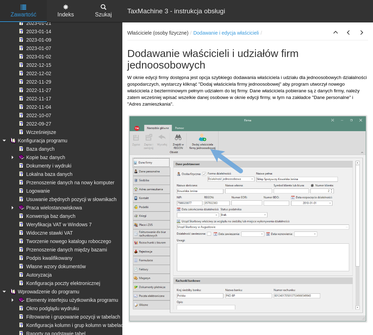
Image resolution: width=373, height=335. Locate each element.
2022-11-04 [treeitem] (34, 107)
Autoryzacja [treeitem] (34, 275)
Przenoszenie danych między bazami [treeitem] (62, 249)
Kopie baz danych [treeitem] (41, 157)
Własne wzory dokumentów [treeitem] (51, 266)
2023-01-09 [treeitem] (34, 40)
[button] (335, 32)
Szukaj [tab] (103, 11)
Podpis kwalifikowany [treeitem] (44, 258)
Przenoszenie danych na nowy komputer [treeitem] (65, 182)
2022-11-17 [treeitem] (34, 98)
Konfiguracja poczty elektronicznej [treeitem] (58, 283)
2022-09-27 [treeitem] (34, 124)
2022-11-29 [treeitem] (34, 82)
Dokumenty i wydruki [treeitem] (44, 166)
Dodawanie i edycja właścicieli (226, 33)
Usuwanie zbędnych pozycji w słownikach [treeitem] (66, 199)
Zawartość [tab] (23, 11)
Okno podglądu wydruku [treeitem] (48, 308)
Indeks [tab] (65, 11)
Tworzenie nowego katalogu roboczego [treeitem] (64, 241)
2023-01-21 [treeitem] (34, 23)
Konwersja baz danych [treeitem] (46, 216)
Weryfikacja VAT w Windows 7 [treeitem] (54, 224)
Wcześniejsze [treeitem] (36, 132)
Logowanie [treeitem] (33, 191)
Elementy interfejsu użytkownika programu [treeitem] (67, 300)
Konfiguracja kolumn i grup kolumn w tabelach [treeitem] (71, 325)
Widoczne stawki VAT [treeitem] (45, 233)
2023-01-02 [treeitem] (34, 56)
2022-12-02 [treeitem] (34, 73)
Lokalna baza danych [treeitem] (44, 174)
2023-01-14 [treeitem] (34, 31)
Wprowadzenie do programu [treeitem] (44, 291)
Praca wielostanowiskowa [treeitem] (49, 208)
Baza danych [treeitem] (36, 149)
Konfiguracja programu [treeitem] (38, 140)
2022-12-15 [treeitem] (34, 65)
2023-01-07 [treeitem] (34, 48)
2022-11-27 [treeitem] (34, 90)
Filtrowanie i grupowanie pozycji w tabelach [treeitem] (68, 317)
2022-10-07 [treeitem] (34, 115)
